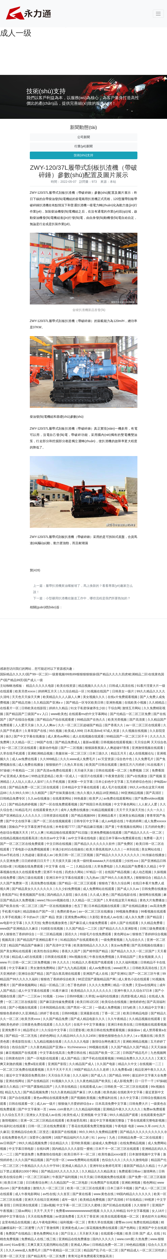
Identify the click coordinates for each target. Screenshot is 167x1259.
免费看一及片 (153, 838)
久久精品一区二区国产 (88, 900)
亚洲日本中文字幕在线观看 (65, 877)
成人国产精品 (71, 1058)
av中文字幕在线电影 (83, 838)
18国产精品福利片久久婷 (71, 1137)
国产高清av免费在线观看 (54, 770)
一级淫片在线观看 (91, 776)
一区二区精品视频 (50, 934)
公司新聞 (83, 137)
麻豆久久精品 (10, 1086)
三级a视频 (48, 1205)
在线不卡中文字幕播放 (90, 1024)
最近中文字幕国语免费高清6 (26, 1075)
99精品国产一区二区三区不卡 (127, 736)
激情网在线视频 (150, 894)
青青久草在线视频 (101, 1222)
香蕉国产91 (10, 894)
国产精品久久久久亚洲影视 (119, 928)
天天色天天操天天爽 (26, 697)
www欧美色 (59, 714)
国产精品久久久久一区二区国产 (133, 951)
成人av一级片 (46, 1103)
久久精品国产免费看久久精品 (136, 866)
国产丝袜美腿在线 (63, 793)
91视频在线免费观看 (29, 866)
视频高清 (8, 940)
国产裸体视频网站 (25, 985)
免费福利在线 (108, 1098)
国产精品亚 (155, 917)
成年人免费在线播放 (75, 810)
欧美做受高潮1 (77, 1120)
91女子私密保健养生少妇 (88, 708)
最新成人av (45, 855)
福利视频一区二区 (73, 1222)
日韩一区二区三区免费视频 (31, 962)
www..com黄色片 (61, 1109)
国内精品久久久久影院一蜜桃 (73, 1148)
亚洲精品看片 (107, 815)
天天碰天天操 (84, 770)
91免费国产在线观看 (105, 1182)
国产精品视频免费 (36, 1092)
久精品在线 (84, 866)
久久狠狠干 (142, 1205)
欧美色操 (109, 1092)
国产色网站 (128, 1228)
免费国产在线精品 (19, 1233)
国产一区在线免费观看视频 (59, 804)
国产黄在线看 (82, 1194)
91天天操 (86, 1177)
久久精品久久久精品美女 (99, 1171)
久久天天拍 (32, 923)
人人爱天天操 (25, 725)
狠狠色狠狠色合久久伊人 (116, 1035)
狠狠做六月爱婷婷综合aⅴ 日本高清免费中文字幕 (93, 1103)
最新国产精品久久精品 (140, 1166)
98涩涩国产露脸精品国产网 (97, 979)
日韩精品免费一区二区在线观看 (140, 1137)
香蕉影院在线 (22, 1041)
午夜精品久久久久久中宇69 (40, 1166)
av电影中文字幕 (11, 923)
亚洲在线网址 (15, 1081)
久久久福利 (81, 1075)
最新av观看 (91, 742)
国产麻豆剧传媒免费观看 (57, 1002)
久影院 (94, 917)
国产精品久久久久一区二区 (143, 832)
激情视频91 (10, 1120)
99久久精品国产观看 (124, 1115)
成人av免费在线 (100, 968)
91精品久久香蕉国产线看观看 (93, 962)
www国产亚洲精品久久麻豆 (19, 928)
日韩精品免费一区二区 (108, 1244)
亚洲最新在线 (90, 1013)
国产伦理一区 (56, 1160)
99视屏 (149, 1199)
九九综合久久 (135, 940)
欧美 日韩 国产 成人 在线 (143, 1233)
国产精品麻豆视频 (90, 826)
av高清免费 (158, 906)
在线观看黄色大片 (46, 810)
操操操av (134, 1030)
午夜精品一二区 (23, 770)
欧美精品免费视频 (93, 1199)
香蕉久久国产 (71, 951)
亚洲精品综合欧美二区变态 (30, 1132)
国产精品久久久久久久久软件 (95, 844)
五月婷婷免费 (155, 826)
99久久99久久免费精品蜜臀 (98, 1132)
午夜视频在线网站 (130, 826)
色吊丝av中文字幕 (53, 838)
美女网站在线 (151, 849)
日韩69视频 (75, 996)
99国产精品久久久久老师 (92, 1069)
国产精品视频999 (83, 815)
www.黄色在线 (104, 1194)
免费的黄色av (67, 911)
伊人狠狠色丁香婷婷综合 (17, 934)
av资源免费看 (65, 1216)
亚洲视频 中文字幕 (94, 1115)
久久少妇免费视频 (68, 889)
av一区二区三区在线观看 (144, 725)
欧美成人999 (73, 731)
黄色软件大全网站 (154, 1216)
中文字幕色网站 (125, 804)
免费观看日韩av (130, 1171)
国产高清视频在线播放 (147, 945)
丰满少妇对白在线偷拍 (68, 849)
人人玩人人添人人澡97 (28, 781)
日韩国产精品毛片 (136, 1053)
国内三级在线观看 (31, 877)
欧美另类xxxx (31, 1019)
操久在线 (81, 894)
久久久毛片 (63, 1024)
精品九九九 (13, 1092)
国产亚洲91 (119, 973)
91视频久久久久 (63, 1081)
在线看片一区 (10, 708)
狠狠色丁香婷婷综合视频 (149, 934)
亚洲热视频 (114, 702)
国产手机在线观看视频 (98, 1058)
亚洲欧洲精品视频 (41, 753)
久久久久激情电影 (136, 1160)
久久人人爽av (46, 725)
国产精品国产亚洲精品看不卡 (38, 940)
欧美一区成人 (66, 776)
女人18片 (158, 1211)
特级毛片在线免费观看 (96, 934)
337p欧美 (130, 1007)
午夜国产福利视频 (65, 1177)
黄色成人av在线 (112, 917)
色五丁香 (80, 906)
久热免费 (142, 1239)
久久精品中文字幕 (152, 1007)
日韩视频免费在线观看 (110, 1177)
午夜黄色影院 (115, 776)
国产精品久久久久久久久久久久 (118, 855)
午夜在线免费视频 (102, 957)
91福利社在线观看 (13, 1126)
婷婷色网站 (47, 1035)
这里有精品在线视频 (16, 1222)
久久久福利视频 (127, 962)
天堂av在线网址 (146, 985)
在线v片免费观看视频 (123, 697)
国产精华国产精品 (96, 951)
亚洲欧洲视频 (131, 1182)
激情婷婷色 (137, 1002)
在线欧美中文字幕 (130, 1092)
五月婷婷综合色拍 (139, 781)
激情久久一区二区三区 (49, 1188)
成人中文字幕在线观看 (34, 990)
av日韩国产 (8, 1143)
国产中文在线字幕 (19, 821)
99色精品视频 (136, 1244)
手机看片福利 (12, 911)
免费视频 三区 (139, 770)
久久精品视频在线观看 (145, 1019)
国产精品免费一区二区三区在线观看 (34, 787)
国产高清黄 (137, 719)
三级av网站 (23, 1211)
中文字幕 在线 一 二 (60, 866)
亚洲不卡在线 (53, 872)
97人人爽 (37, 832)
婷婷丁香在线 (50, 1013)
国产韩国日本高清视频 (96, 804)
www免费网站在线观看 (83, 1160)
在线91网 (43, 1148)
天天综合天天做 (59, 1075)
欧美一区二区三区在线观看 (86, 1188)
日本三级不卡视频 (120, 1188)
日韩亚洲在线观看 (26, 1205)
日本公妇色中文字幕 (109, 781)
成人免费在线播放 (31, 764)
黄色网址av (122, 934)
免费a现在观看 (35, 1064)
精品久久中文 (128, 1064)
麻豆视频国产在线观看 (22, 1053)
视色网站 (149, 1182)
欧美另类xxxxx (25, 691)
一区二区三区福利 (37, 1177)
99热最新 (80, 798)
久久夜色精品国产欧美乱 (94, 1081)
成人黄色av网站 (59, 736)
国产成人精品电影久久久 (88, 1019)
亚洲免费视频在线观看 (106, 832)
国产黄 (110, 826)
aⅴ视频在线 (144, 1035)
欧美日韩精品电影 (136, 1013)
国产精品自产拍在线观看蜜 (56, 719)
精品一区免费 (123, 985)
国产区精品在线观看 (117, 1205)
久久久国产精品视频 (29, 1160)
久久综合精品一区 (72, 691)
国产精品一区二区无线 (22, 1035)
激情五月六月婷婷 (132, 764)
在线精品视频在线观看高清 (19, 838)
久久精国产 (39, 793)
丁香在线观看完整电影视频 (146, 1120)
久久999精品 (49, 759)
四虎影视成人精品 (134, 996)
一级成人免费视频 (108, 1007)
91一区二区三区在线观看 (19, 748)
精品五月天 (119, 753)
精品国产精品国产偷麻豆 (26, 945)
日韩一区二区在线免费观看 (47, 1126)
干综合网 (114, 708)
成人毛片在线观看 (115, 787)
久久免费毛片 (144, 759)
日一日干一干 (145, 1081)
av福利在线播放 (107, 996)
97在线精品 (134, 1199)
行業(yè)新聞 (83, 146)
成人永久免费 (135, 917)
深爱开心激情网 (40, 1137)
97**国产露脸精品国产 (37, 1086)
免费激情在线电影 (50, 1154)
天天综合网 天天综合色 (150, 742)
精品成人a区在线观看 (27, 957)
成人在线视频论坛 (142, 753)
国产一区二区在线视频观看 (52, 821)
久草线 (90, 996)
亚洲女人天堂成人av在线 (44, 1115)
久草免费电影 (104, 866)
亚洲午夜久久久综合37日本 (133, 990)
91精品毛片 (23, 810)
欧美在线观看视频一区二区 (120, 1216)
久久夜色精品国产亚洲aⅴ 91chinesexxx (58, 1047)
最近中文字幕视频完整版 (107, 1120)
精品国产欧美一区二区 (105, 1053)
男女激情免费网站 (43, 968)
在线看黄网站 (62, 798)
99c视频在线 (78, 957)
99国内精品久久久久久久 (134, 1194)
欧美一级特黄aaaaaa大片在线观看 (98, 861)
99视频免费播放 (127, 911)
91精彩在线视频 (52, 928)
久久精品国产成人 (82, 1064)
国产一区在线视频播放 (56, 906)
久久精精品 (157, 702)
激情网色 (150, 1171)
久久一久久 (155, 810)
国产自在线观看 (20, 1098)
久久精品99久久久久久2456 (77, 1035)
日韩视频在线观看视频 (116, 742)
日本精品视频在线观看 (104, 906)
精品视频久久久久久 (92, 685)
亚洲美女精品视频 (132, 815)
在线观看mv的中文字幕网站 (88, 714)
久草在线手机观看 (13, 753)
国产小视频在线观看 (23, 1007)
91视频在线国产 (98, 691)
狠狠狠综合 (144, 877)
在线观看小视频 (112, 1233)
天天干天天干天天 (59, 1069)
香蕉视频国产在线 (33, 894)
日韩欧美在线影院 (34, 708)
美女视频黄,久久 (150, 957)
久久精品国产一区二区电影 (69, 1182)
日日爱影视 (77, 1030)
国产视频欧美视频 (84, 1098)
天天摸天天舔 (62, 861)
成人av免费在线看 (25, 759)
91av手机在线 (10, 855)
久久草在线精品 (66, 1086)
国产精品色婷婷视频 (23, 804)
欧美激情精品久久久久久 (91, 945)
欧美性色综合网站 (47, 951)
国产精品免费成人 (68, 742)
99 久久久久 (61, 962)
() (35, 570)
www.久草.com (147, 1126)
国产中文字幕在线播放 (30, 736)
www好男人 (121, 968)
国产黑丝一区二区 (80, 1007)
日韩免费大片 (139, 1103)
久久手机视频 (56, 781)
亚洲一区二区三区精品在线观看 (42, 1120)
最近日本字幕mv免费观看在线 (120, 838)
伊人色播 (95, 1092)
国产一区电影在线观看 (43, 1058)
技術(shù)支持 (83, 155)
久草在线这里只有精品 (122, 900)
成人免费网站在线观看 (99, 889)
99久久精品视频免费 (33, 1143)
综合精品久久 (59, 1143)
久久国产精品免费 (56, 1019)
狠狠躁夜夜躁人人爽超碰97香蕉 (107, 748)
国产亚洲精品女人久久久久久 (21, 815)
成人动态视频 (142, 872)
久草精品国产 (127, 957)
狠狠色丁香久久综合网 (115, 883)
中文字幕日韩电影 (22, 1148)
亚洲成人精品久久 (75, 1166)
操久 (9, 736)
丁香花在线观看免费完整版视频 (90, 1126)
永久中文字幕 (129, 1098)
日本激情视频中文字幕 (145, 1154)
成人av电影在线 (112, 821)
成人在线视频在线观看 (88, 736)
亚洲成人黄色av (18, 776)
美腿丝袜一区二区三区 (71, 753)
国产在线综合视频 (22, 719)
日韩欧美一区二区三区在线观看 (126, 1086)
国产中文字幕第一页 (32, 1109)
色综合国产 (20, 1047)
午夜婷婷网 (134, 821)
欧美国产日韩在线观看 (102, 764)
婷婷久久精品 (59, 708)
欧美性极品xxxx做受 (112, 1154)
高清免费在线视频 (44, 883)
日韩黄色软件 (15, 1058)
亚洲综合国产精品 (31, 973)
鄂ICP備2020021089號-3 (89, 652)
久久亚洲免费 (10, 861)
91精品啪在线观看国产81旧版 (67, 832)
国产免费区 (125, 844)
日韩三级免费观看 (153, 928)
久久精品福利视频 (88, 1109)
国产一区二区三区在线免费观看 (22, 844)
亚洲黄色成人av (73, 1228)
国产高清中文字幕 (59, 945)
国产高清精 (116, 1199)
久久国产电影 (106, 1064)
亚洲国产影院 (57, 1064)
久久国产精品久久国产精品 (130, 1047)
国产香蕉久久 (114, 725)
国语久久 (71, 934)
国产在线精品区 (38, 1081)
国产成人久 (99, 1075)
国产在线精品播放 (135, 906)
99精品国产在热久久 (91, 719)
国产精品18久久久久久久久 (60, 1171)
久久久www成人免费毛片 (78, 759)
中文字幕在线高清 (53, 1053)
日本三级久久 (99, 753)
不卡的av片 (31, 917)
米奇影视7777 (65, 826)
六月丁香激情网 (48, 1228)
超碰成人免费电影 (105, 1143)
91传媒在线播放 (153, 855)
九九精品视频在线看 (48, 1041)
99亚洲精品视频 (132, 793)
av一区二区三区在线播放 (96, 911)
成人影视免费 (123, 1081)
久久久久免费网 (100, 985)
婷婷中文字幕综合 (13, 1216)
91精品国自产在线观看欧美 (79, 940)
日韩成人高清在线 (122, 685)
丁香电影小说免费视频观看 (31, 849)
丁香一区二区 (111, 1013)
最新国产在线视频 (64, 1132)
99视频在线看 (99, 1047)
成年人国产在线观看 (124, 923)
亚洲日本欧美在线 (121, 1024)
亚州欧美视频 (81, 1143)
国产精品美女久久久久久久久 (33, 889)
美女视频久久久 (94, 697)
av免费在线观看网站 (118, 798)
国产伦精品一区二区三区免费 (131, 714)
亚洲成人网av (81, 1244)
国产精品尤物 (22, 702)
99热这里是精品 (42, 776)
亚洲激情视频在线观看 (148, 748)
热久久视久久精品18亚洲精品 (98, 793)
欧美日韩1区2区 (88, 1002)
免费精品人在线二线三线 (39, 1239)
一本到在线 (131, 849)
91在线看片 (155, 764)
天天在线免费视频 (41, 1216)
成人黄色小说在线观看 (134, 979)
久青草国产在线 (35, 731)
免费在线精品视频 (146, 1222)
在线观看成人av (91, 1086)
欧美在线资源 (66, 685)
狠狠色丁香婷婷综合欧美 (58, 979)
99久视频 (56, 731)
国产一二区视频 (72, 748)
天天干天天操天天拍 (130, 810)
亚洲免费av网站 (76, 917)
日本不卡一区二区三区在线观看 (117, 1148)
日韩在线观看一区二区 (111, 770)
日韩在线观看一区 (22, 1103)
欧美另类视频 (118, 719)
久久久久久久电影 (77, 1041)
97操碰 (5, 770)
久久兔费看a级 (122, 1069)
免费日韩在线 (77, 1053)
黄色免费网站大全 (46, 1233)
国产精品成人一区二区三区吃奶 (143, 1250)
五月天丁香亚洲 (88, 1216)
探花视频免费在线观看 (102, 1228)
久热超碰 (28, 855)
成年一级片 (70, 1199)
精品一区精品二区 (53, 985)
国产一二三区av (29, 996)
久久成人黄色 (100, 894)
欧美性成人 (71, 1115)
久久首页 (64, 1194)
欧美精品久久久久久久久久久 (92, 990)
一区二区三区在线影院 (22, 1002)
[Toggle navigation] (158, 13)
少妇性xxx (131, 861)
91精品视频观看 (102, 810)
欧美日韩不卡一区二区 (80, 1154)
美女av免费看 (120, 945)
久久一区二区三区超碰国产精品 (80, 725)
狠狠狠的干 (54, 764)
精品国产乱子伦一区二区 (101, 1250)
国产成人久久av (128, 889)
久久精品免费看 (152, 923)
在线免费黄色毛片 (15, 1137)
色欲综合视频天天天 (14, 832)
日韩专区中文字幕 (87, 821)
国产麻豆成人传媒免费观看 (89, 923)
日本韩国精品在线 (53, 1007)
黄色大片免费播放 (153, 900)
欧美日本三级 (14, 1182)
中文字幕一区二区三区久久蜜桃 (78, 1205)
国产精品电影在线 (124, 894)
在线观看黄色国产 (153, 1115)
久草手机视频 (12, 917)
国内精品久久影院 (60, 894)
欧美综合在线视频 (115, 1002)
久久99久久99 (19, 793)
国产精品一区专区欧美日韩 (85, 702)
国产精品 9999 (119, 1075)
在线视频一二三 (150, 1064)
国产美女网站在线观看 (16, 951)
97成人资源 (111, 731)
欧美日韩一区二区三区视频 (74, 855)
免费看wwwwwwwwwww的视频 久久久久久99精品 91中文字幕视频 (103, 1211)
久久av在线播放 (39, 798)
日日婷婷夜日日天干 (35, 861)
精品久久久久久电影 (40, 685)
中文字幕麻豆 (18, 968)
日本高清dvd (93, 731)
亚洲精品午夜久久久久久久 (122, 1109)
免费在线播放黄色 (55, 923)
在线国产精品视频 (118, 872)
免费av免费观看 (154, 1109)
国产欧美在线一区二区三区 (19, 906)
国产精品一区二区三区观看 (78, 883)
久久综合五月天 (13, 1115)
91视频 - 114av (54, 996)
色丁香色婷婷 (77, 985)
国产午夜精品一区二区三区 (62, 1250)
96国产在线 (45, 742)
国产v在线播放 (137, 776)
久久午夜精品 (117, 1019)
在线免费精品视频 (133, 1143)
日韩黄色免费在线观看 (37, 1024)
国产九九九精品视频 (72, 968)
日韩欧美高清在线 (145, 968)
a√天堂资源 (106, 759)
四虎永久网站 (75, 872)
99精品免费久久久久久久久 (135, 1058)
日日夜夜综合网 (37, 1182)
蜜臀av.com (123, 1222)
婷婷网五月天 (48, 691)
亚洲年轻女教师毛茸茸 (106, 1166)
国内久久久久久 (103, 1239)
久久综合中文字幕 (54, 1030)
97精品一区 (94, 872)
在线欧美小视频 (135, 702)
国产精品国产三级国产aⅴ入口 (27, 714)
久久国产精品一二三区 (82, 928)
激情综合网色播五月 (106, 1041)
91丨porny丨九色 (103, 1137)
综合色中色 (124, 759)
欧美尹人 (95, 798)
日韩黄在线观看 (56, 957)
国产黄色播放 (21, 1188)
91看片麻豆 (60, 990)
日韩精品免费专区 (13, 798)
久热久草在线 (74, 764)
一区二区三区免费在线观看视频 (22, 1069)
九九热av (93, 877)
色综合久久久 (111, 1160)
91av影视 (19, 1244)
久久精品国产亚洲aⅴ (48, 702)
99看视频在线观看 (153, 911)
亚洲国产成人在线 (96, 973)
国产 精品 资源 (52, 917)
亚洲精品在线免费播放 (75, 1239)
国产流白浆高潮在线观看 (63, 973)
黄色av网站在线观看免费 (51, 1098)
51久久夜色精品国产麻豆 (68, 1092)
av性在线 (49, 1194)
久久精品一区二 (23, 742)
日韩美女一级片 (123, 691)
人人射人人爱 (148, 804)
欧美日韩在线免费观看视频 (106, 1030)
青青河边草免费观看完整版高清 (90, 1256)
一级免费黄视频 (112, 940)
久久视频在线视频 (135, 731)
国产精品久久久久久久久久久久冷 (143, 1132)
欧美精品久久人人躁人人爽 (62, 697)
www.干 (5, 962)
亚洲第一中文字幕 (81, 781)
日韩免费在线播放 (154, 889)
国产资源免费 (25, 1154)
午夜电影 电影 (125, 1126)
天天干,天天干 (44, 1211)
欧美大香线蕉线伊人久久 (103, 849)
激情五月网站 (132, 708)
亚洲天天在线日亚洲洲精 (42, 1199)
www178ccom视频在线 (53, 900)
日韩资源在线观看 (56, 815)
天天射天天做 (89, 1233)
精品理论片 (31, 1030)
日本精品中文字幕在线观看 (81, 787)
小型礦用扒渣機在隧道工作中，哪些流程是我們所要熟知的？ (88, 598)
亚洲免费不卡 (12, 1030)
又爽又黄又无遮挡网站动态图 (48, 1244)
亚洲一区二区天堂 (13, 1256)
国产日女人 (69, 1233)
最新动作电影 (49, 748)
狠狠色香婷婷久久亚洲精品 (19, 1013)
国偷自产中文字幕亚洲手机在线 (31, 826)
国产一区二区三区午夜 (144, 973)
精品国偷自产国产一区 (39, 911)
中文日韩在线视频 (59, 844)
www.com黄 (125, 1239)
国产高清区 (154, 793)
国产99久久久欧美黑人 (117, 877)
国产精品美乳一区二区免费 (47, 1256)
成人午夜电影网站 (28, 1194)
